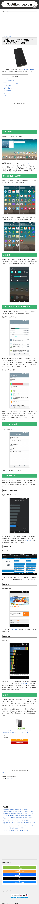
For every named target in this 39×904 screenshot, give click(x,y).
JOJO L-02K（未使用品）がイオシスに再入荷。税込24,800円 (17, 817)
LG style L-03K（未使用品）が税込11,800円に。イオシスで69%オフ (18, 815)
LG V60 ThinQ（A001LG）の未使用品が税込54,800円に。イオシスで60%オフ (19, 826)
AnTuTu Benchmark (9, 91)
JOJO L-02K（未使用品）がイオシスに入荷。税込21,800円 (16, 811)
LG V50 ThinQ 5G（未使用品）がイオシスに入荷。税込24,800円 (18, 828)
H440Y (4, 778)
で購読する (19, 869)
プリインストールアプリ (8, 83)
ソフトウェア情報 (7, 87)
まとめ (4, 97)
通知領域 (5, 84)
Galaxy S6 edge (25, 165)
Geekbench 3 (7, 92)
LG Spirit (13, 778)
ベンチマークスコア (7, 89)
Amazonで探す (19, 742)
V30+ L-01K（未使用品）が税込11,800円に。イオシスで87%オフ (18, 813)
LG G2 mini (28, 542)
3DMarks (7, 94)
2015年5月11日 (7, 36)
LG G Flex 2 (8, 167)
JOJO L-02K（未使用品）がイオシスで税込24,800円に (15, 830)
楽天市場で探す (19, 745)
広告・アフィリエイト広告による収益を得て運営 (19, 11)
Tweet (3, 774)
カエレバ (10, 738)
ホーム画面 (5, 81)
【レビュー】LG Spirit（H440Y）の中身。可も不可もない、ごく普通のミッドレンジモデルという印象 (19, 42)
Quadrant (7, 96)
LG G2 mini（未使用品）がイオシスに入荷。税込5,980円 (16, 823)
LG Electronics (10, 780)
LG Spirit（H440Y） (29, 72)
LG (8, 778)
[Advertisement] (19, 23)
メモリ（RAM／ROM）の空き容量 (10, 86)
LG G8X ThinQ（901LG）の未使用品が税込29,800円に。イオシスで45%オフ (18, 820)
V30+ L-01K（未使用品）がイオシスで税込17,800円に (15, 832)
